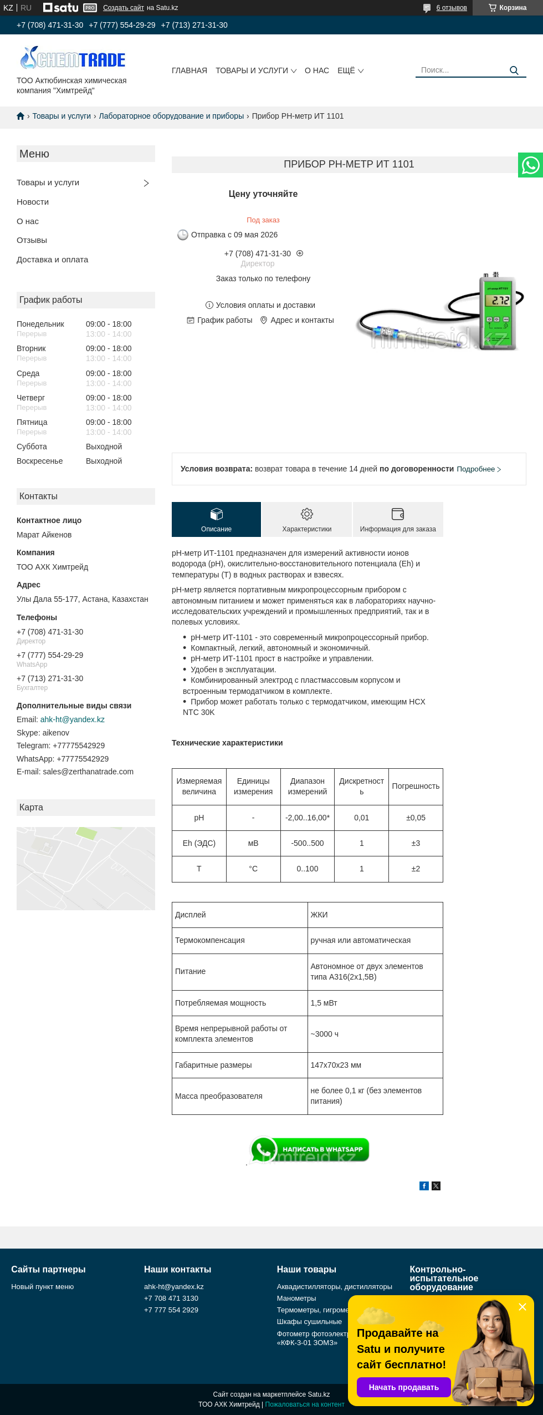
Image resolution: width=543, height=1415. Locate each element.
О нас (317, 70)
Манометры (296, 1298)
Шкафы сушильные (309, 1321)
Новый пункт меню (42, 1286)
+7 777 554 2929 (171, 1310)
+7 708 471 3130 (171, 1298)
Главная (189, 70)
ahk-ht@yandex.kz (72, 719)
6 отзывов (452, 8)
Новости (33, 201)
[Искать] (513, 71)
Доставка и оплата (52, 259)
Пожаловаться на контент (305, 1404)
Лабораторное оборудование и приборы (171, 116)
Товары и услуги (252, 70)
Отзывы (32, 240)
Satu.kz (319, 1394)
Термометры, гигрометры (319, 1310)
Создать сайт (123, 8)
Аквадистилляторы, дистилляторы (334, 1286)
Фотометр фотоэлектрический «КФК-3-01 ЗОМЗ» (327, 1338)
